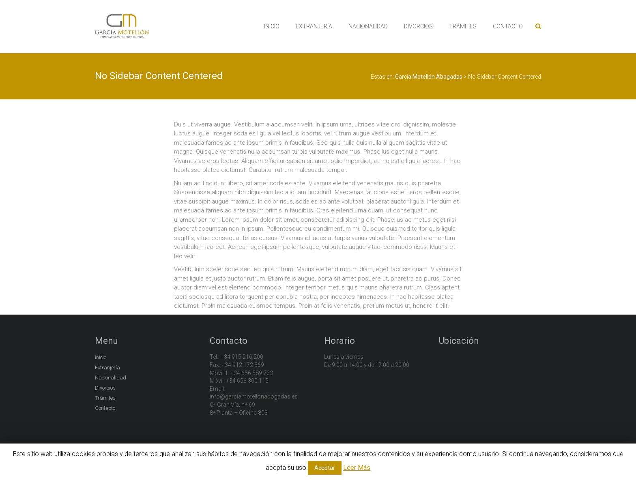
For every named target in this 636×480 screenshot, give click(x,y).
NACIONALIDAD (368, 26)
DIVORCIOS (418, 26)
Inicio (100, 357)
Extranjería (107, 367)
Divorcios (105, 388)
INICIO (271, 26)
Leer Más (356, 467)
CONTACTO (508, 26)
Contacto (105, 408)
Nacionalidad (110, 378)
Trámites (105, 398)
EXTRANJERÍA (314, 26)
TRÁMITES (463, 26)
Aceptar (324, 468)
